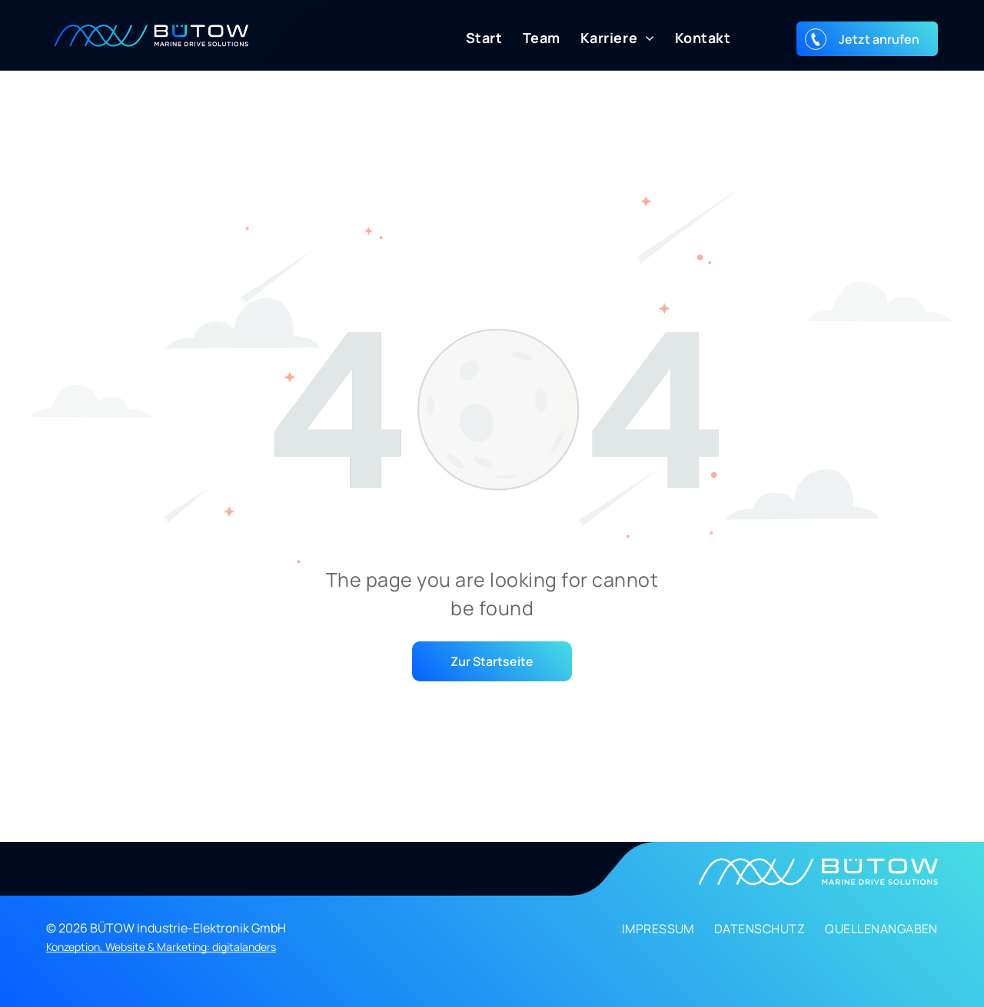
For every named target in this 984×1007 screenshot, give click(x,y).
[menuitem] (474, 38)
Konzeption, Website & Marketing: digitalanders (161, 946)
